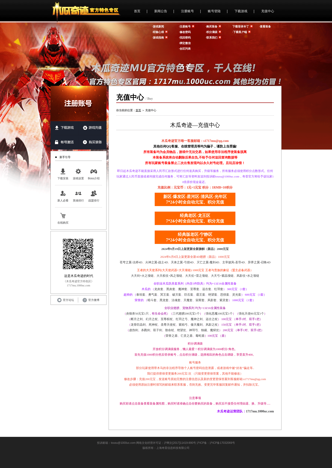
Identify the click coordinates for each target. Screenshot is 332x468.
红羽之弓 (182, 319)
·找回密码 (185, 37)
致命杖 (169, 330)
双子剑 (157, 330)
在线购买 (62, 218)
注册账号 (187, 11)
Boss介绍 (94, 174)
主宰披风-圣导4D (233, 262)
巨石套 (188, 294)
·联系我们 (211, 37)
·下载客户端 (239, 32)
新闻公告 (160, 11)
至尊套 (194, 289)
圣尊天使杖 (168, 324)
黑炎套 (170, 289)
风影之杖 (212, 324)
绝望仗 (181, 330)
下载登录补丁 (240, 26)
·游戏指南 (158, 37)
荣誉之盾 (172, 335)
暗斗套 (152, 300)
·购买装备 (211, 26)
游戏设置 (78, 174)
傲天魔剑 (197, 324)
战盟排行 (93, 196)
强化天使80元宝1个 (251, 313)
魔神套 (182, 289)
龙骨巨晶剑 (138, 324)
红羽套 (218, 289)
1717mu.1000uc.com (260, 411)
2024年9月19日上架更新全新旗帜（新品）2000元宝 (195, 249)
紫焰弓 (183, 324)
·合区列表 (185, 48)
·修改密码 (185, 32)
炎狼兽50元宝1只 (137, 313)
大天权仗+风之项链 (169, 275)
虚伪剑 (133, 330)
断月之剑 (137, 319)
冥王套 (164, 294)
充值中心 (267, 11)
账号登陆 (214, 11)
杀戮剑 (145, 330)
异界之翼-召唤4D (259, 262)
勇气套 (152, 294)
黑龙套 (164, 300)
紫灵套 (223, 300)
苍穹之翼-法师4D (131, 262)
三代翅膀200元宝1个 (186, 313)
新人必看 (62, 196)
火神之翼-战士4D (156, 262)
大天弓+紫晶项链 (222, 275)
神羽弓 (193, 330)
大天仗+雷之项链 (196, 275)
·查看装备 (265, 26)
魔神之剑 (197, 319)
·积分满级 (211, 32)
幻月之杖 (152, 319)
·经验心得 (158, 32)
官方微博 (91, 300)
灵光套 (236, 294)
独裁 (204, 330)
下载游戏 (240, 11)
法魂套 (176, 300)
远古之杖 (212, 319)
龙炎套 (158, 289)
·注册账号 (185, 26)
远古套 (206, 289)
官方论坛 (65, 300)
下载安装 (62, 174)
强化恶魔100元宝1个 (219, 313)
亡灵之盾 (187, 335)
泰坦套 (140, 294)
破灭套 (176, 294)
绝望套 (212, 294)
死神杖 (153, 324)
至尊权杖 (167, 319)
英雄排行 (78, 196)
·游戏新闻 (158, 26)
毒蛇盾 (200, 335)
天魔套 (188, 300)
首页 (137, 11)
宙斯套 (200, 300)
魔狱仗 (214, 330)
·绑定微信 (185, 43)
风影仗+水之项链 (248, 275)
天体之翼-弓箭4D (182, 262)
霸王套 (200, 294)
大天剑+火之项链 (142, 275)
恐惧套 (224, 294)
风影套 (212, 300)
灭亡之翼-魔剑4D (208, 262)
